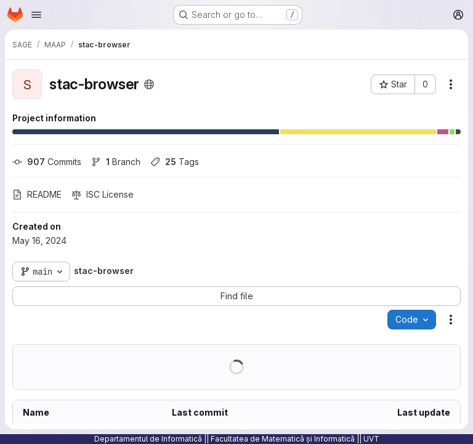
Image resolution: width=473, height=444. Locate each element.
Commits (46, 161)
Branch (115, 161)
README (37, 194)
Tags (174, 161)
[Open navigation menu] (36, 15)
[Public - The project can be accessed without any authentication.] (149, 84)
